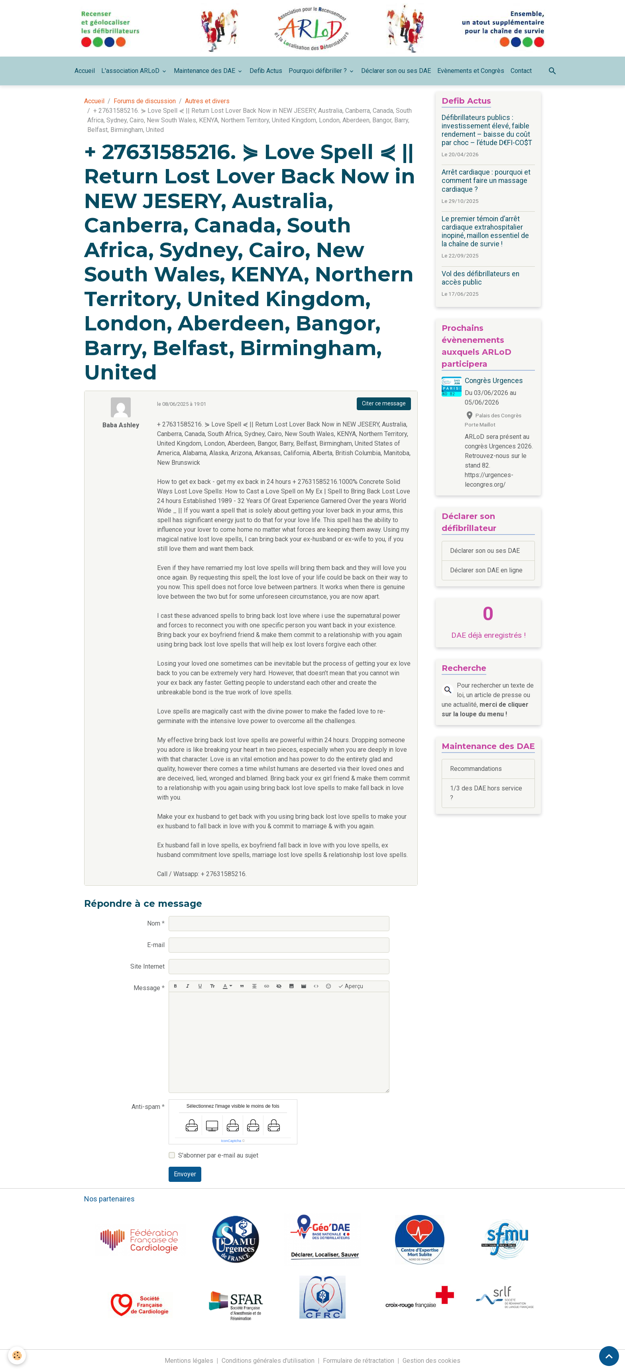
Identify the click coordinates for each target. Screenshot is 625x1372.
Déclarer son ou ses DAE (396, 71)
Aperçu (350, 986)
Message (147, 988)
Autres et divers (207, 101)
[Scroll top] (609, 1356)
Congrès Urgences (494, 381)
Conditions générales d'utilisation (268, 1360)
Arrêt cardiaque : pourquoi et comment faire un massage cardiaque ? (486, 180)
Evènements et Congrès (470, 71)
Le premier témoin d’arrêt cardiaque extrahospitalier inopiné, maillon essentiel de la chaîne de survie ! (485, 231)
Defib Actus (266, 71)
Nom (153, 923)
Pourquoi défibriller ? (318, 71)
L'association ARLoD (131, 71)
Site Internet (147, 966)
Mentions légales (189, 1360)
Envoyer (185, 1174)
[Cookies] (17, 1355)
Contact (521, 71)
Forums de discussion (145, 101)
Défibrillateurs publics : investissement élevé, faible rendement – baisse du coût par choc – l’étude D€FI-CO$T (487, 130)
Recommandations (476, 768)
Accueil (85, 71)
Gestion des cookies (431, 1360)
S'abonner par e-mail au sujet (218, 1155)
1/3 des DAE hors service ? (486, 793)
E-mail (156, 945)
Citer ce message (384, 403)
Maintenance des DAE (205, 71)
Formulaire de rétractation (358, 1360)
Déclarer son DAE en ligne (486, 570)
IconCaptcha (231, 1141)
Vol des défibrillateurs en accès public (480, 278)
